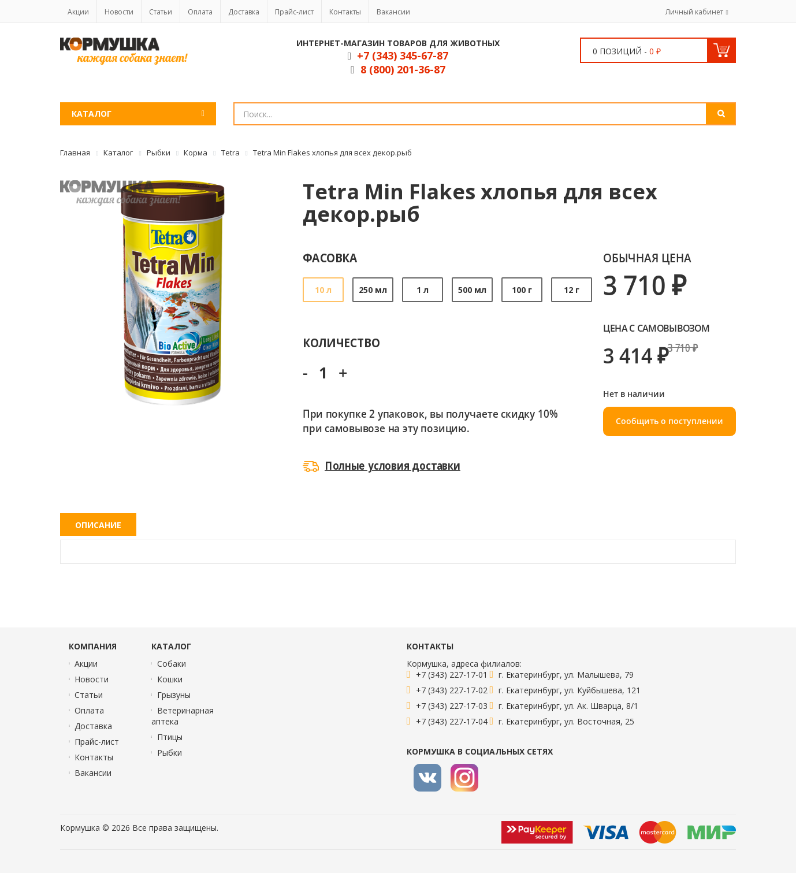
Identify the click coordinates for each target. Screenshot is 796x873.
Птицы (170, 736)
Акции (78, 12)
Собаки (171, 663)
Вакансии (393, 12)
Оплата (200, 12)
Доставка (243, 12)
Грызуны (174, 694)
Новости (119, 12)
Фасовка (330, 257)
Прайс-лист (294, 12)
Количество (341, 342)
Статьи (160, 12)
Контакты (345, 12)
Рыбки (169, 752)
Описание (98, 524)
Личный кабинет (694, 12)
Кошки (170, 679)
